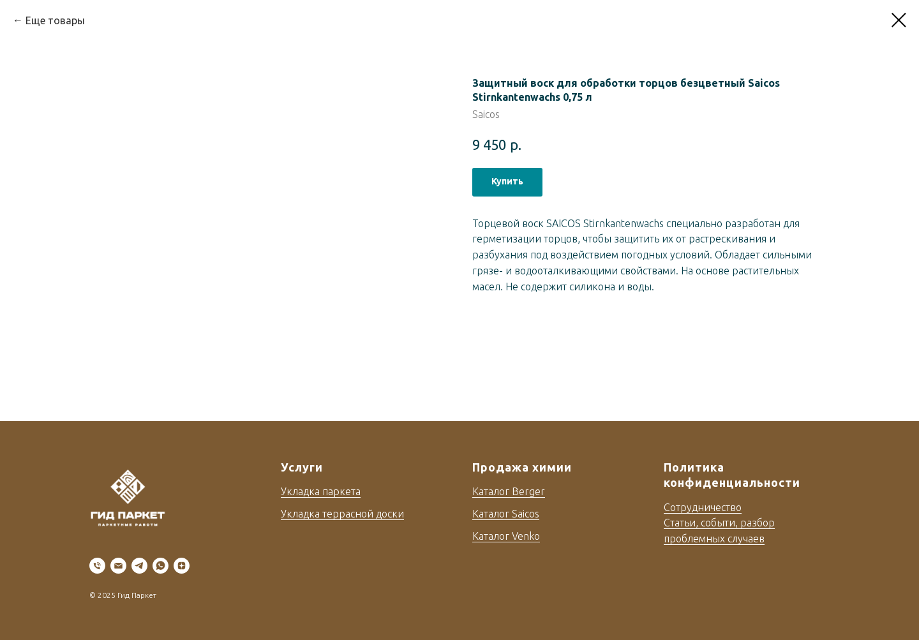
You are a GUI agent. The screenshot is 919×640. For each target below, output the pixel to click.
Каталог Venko (506, 536)
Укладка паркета (321, 491)
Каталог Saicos (505, 513)
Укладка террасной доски (342, 513)
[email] (118, 566)
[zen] (182, 566)
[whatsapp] (160, 566)
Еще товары (55, 20)
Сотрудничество (703, 507)
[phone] (97, 566)
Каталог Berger (508, 491)
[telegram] (139, 566)
